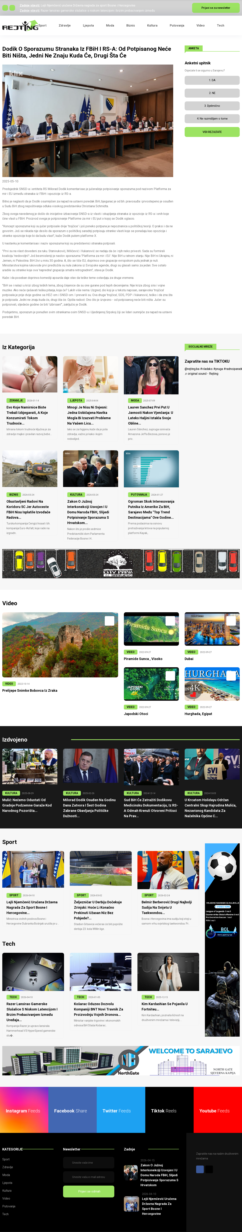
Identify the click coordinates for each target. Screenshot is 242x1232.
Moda (110, 25)
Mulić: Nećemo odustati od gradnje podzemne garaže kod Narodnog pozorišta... (29, 801)
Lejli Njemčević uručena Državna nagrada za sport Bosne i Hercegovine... (30, 902)
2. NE (212, 93)
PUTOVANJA (139, 493)
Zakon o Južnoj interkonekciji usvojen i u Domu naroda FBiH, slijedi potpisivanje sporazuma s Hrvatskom (159, 1166)
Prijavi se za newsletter (215, 7)
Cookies (234, 1230)
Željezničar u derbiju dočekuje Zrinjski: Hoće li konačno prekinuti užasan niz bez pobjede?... (100, 902)
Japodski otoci (135, 709)
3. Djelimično (212, 106)
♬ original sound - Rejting (201, 373)
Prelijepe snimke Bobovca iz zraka (28, 686)
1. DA (212, 80)
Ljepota (88, 25)
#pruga (218, 369)
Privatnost (201, 1230)
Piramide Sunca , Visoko (142, 655)
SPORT (14, 890)
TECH (13, 986)
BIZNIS (13, 493)
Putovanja (177, 25)
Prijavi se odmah (88, 1183)
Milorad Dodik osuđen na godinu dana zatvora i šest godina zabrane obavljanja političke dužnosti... (90, 801)
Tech (220, 25)
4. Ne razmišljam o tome (212, 118)
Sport (42, 25)
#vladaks (206, 369)
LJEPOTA (76, 400)
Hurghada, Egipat (197, 709)
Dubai (189, 655)
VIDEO (9, 679)
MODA (135, 400)
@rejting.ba (192, 369)
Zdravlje (65, 25)
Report (218, 1230)
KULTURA (76, 493)
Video (201, 25)
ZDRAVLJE (16, 400)
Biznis (130, 25)
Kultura (152, 25)
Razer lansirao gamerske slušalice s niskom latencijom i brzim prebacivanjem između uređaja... (33, 998)
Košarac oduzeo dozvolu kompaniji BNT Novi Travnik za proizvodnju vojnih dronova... (97, 998)
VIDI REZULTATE (212, 131)
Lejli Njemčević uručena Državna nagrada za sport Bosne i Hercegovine (88, 5)
